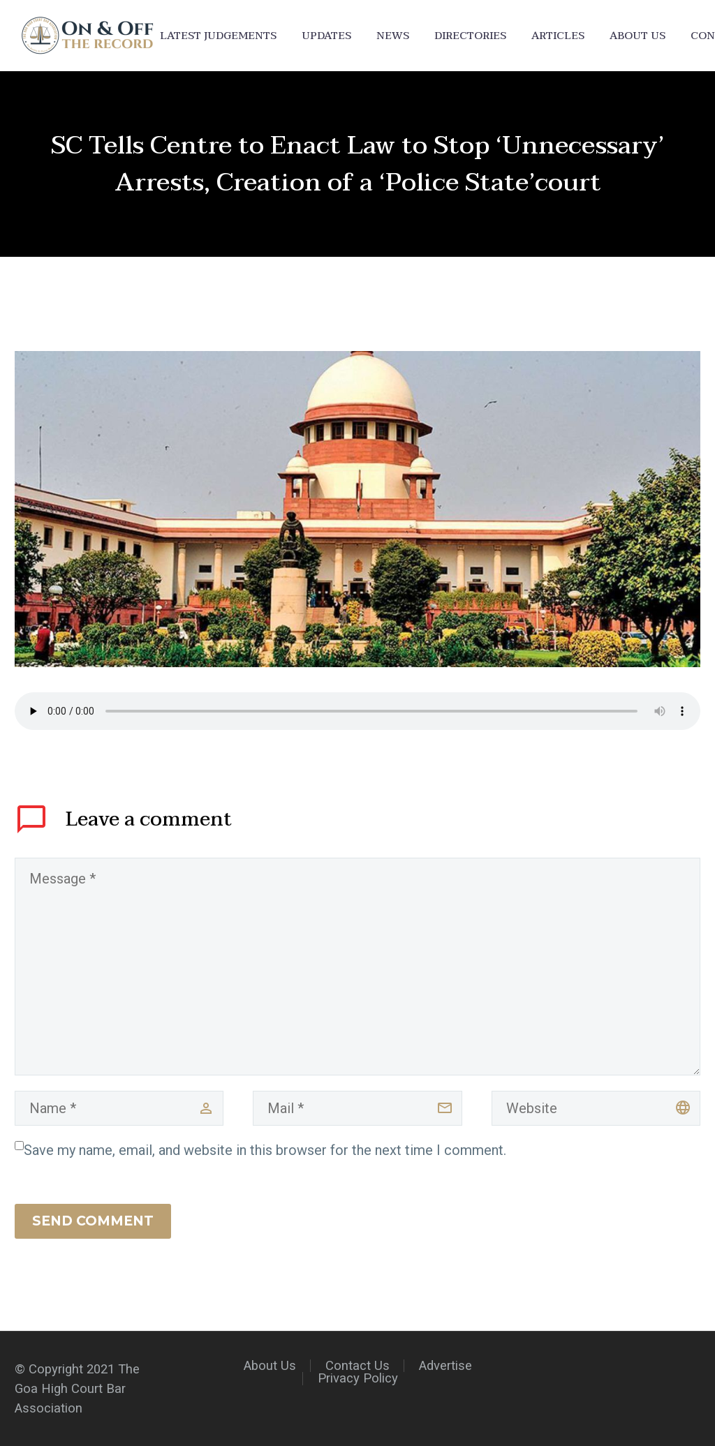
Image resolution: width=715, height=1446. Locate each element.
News (392, 36)
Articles (557, 36)
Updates (326, 36)
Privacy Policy (358, 1378)
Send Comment (93, 1221)
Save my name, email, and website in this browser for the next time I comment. (265, 1150)
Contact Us (357, 1366)
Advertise (445, 1366)
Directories (470, 36)
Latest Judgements (218, 36)
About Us (637, 36)
